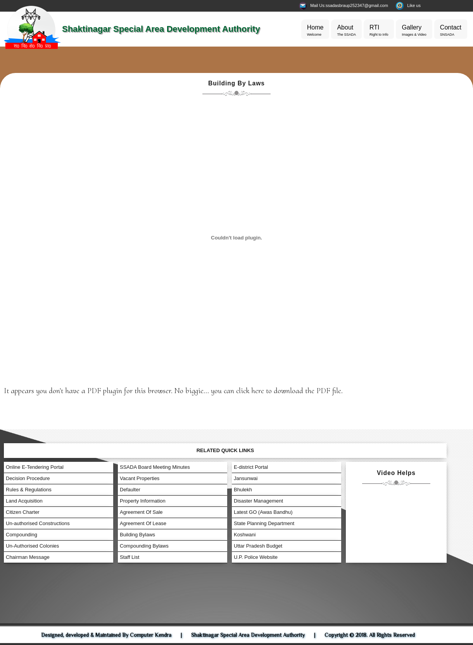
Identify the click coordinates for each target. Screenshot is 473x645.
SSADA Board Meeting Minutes (155, 467)
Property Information (143, 501)
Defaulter (130, 489)
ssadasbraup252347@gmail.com (357, 5)
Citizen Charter (23, 512)
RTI (378, 31)
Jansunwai (245, 478)
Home (315, 31)
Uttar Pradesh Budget (258, 546)
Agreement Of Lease (143, 523)
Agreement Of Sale (141, 512)
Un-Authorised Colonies (32, 546)
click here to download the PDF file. (289, 390)
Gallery (414, 31)
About (346, 31)
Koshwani (244, 535)
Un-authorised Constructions (38, 523)
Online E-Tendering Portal (35, 467)
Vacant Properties (139, 478)
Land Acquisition (24, 501)
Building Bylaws (137, 535)
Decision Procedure (28, 478)
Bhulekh (243, 489)
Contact (450, 31)
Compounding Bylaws (144, 546)
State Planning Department (264, 523)
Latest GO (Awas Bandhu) (263, 512)
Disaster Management (258, 501)
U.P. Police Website (256, 557)
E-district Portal (251, 467)
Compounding (21, 535)
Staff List (129, 557)
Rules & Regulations (29, 489)
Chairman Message (28, 557)
